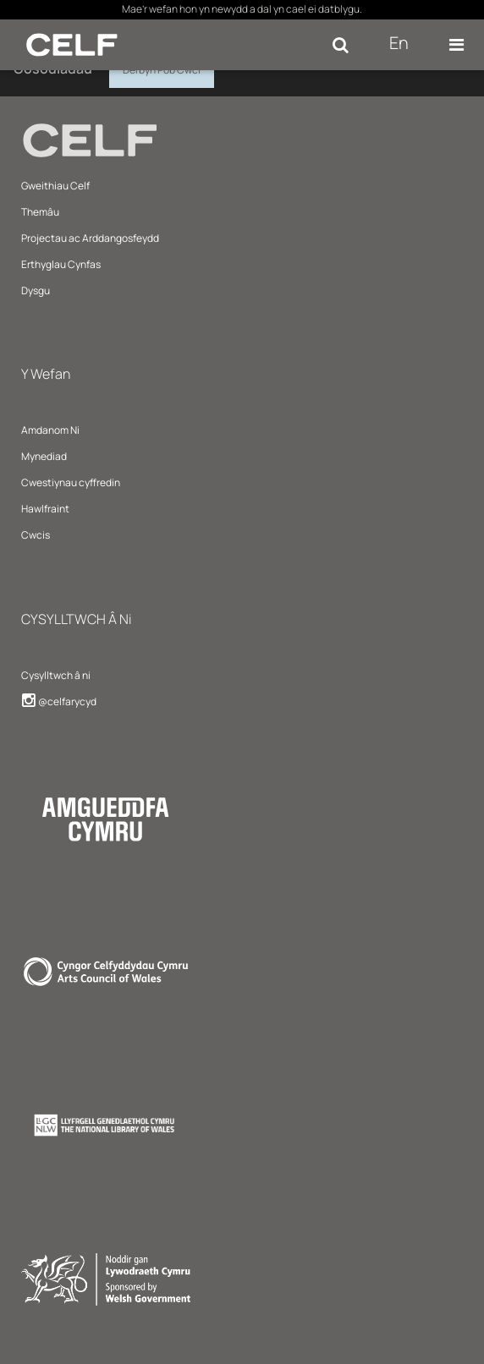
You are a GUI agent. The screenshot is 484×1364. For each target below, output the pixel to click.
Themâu (40, 212)
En (399, 42)
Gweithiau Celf (55, 185)
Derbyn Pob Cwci (162, 67)
